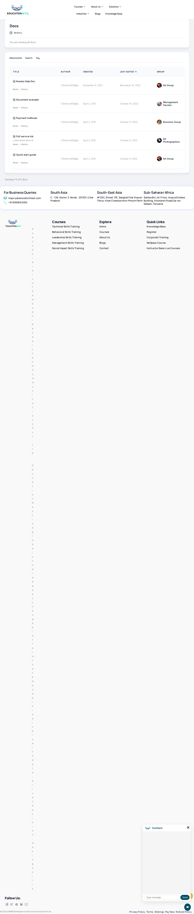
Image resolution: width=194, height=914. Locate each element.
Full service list (24, 136)
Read (15, 89)
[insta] (16, 908)
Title (16, 72)
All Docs (18, 32)
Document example (27, 99)
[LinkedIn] (21, 908)
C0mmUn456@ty (70, 85)
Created (88, 72)
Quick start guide (26, 154)
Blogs (98, 13)
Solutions (115, 7)
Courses (79, 7)
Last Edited (127, 72)
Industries (82, 14)
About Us (97, 7)
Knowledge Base (113, 13)
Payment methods (26, 118)
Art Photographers (168, 140)
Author (65, 72)
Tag (37, 58)
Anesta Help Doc (25, 81)
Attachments (15, 58)
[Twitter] (11, 908)
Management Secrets (167, 103)
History (24, 89)
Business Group (169, 122)
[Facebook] (7, 908)
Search (28, 58)
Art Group (165, 85)
